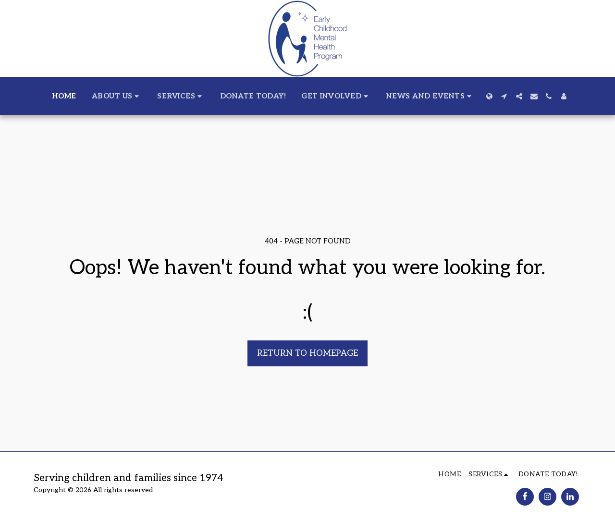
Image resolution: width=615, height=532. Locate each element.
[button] (117, 96)
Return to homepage (307, 353)
